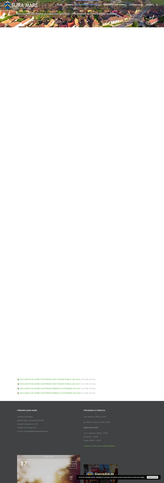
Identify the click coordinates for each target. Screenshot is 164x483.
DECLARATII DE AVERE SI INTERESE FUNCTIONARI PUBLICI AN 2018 (50, 379)
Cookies (87, 446)
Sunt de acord (152, 477)
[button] (157, 4)
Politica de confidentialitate (103, 446)
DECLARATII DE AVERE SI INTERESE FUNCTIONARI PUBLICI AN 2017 (50, 384)
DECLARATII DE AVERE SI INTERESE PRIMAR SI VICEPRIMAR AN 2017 (50, 388)
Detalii (142, 477)
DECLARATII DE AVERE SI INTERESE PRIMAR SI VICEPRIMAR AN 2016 (50, 393)
